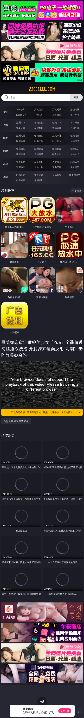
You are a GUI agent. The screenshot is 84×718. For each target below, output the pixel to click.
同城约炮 (20, 174)
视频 (5, 125)
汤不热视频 (75, 174)
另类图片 (74, 154)
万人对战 (56, 109)
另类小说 (38, 167)
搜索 (76, 97)
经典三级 (38, 141)
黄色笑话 (56, 167)
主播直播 (56, 128)
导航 (5, 177)
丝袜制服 (38, 128)
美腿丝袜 (20, 154)
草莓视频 (56, 174)
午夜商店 (38, 174)
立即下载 (64, 710)
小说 (5, 164)
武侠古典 (74, 161)
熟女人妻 (20, 128)
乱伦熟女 (56, 141)
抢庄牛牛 (74, 115)
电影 (5, 138)
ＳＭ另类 (74, 128)
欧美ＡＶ (56, 122)
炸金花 (38, 115)
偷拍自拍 (38, 135)
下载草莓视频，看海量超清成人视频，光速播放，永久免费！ (46, 412)
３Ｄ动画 (74, 122)
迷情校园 (20, 167)
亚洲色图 (38, 148)
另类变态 (74, 141)
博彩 (5, 112)
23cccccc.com (42, 89)
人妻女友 (56, 161)
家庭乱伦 (38, 161)
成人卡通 (56, 135)
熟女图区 (56, 154)
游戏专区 (74, 109)
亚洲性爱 (20, 135)
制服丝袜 (20, 141)
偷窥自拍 (20, 148)
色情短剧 (38, 180)
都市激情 (20, 161)
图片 (5, 151)
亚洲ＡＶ (20, 122)
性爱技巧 (74, 167)
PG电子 (21, 109)
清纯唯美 (38, 154)
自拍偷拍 (38, 122)
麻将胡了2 (21, 115)
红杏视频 (20, 180)
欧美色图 (56, 148)
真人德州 (38, 109)
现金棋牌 (56, 115)
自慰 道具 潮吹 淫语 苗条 (16, 421)
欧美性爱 (74, 135)
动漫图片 (74, 148)
